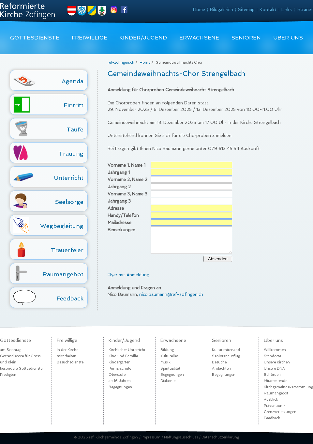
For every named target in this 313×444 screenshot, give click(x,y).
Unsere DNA (274, 368)
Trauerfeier (67, 250)
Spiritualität (170, 368)
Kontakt (268, 9)
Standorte (272, 356)
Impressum (151, 437)
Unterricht (68, 177)
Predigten (8, 375)
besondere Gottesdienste (21, 368)
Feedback (69, 298)
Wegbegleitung (61, 225)
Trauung (71, 153)
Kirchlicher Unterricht (127, 350)
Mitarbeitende (275, 381)
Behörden (272, 375)
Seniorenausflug (226, 356)
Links (286, 9)
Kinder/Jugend (143, 38)
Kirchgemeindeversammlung (288, 387)
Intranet (305, 9)
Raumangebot (62, 274)
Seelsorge (69, 201)
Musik (165, 362)
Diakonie (167, 381)
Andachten (221, 368)
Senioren (246, 38)
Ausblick (271, 399)
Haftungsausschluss (181, 437)
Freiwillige (89, 38)
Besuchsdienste (70, 362)
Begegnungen (120, 387)
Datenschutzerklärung (220, 437)
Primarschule (120, 368)
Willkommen (275, 350)
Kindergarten (119, 362)
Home (199, 9)
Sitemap (246, 9)
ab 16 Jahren (120, 381)
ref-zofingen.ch (121, 62)
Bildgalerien (221, 9)
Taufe (75, 129)
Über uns (288, 38)
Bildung (167, 350)
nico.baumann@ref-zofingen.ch (171, 294)
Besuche (219, 362)
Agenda (72, 81)
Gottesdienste (34, 38)
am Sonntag (10, 350)
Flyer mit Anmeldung (128, 274)
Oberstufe (117, 375)
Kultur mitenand (226, 350)
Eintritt (73, 105)
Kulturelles (169, 356)
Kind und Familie (123, 356)
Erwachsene (199, 38)
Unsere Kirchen (277, 362)
